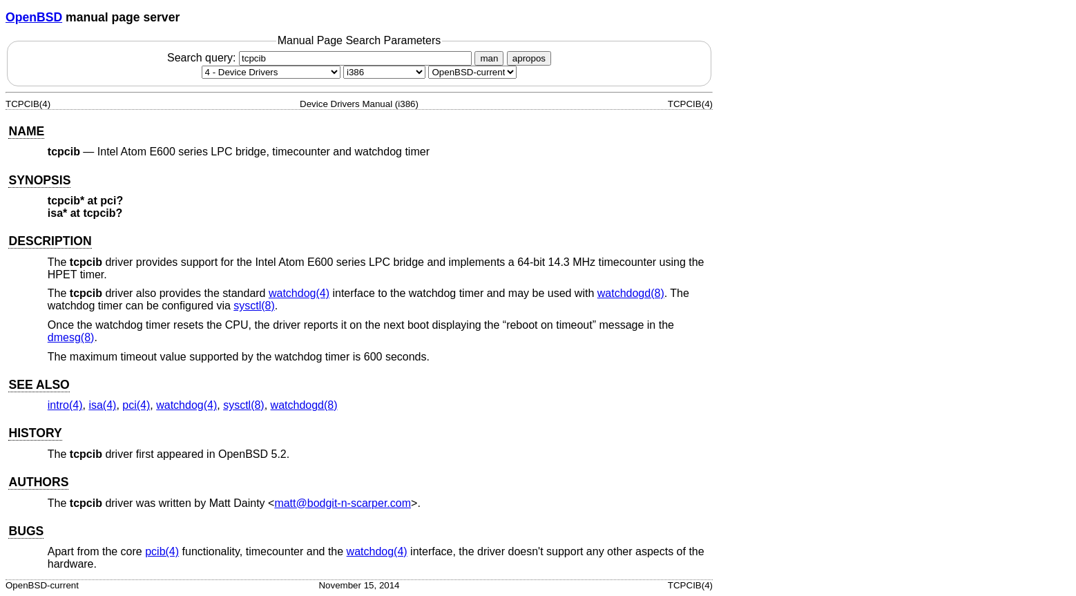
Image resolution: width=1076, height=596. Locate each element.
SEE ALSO (38, 385)
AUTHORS (38, 482)
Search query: (321, 58)
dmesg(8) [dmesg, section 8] (71, 337)
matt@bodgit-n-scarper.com (342, 503)
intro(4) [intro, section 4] (65, 405)
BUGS (26, 531)
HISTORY (34, 433)
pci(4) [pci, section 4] (136, 405)
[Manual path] (472, 72)
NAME (26, 131)
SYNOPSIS (39, 180)
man (489, 58)
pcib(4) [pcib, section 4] (162, 551)
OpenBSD (34, 17)
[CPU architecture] (384, 72)
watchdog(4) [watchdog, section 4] (299, 293)
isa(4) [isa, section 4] (102, 405)
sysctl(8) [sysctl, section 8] (254, 305)
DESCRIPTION (49, 241)
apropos (529, 58)
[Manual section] (271, 72)
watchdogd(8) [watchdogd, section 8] (630, 293)
